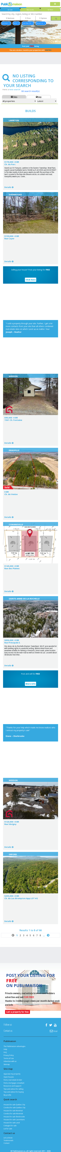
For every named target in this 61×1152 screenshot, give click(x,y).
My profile (7, 1095)
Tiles (14, 96)
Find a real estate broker (13, 1080)
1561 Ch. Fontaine (13, 420)
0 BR (6, 491)
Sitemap (7, 1064)
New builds (30, 10)
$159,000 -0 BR (11, 236)
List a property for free (17, 1012)
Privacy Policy (9, 1055)
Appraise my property (12, 1074)
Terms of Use (9, 1058)
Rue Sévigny (10, 824)
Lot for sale (8, 1129)
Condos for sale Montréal (13, 1113)
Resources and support (12, 1086)
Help (5, 1049)
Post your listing (30, 46)
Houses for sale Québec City (14, 1104)
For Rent (50, 10)
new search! (14, 89)
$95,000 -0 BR (11, 417)
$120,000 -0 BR (11, 821)
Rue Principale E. (12, 642)
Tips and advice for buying (14, 1092)
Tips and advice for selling (13, 1089)
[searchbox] (30, 14)
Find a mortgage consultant (14, 1083)
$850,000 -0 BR (11, 640)
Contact (6, 1143)
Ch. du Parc (9, 164)
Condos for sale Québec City (14, 1107)
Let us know (8, 1138)
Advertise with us (10, 1061)
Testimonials (8, 1140)
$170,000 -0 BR (11, 162)
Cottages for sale (10, 1125)
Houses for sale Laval (12, 1123)
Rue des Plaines (12, 568)
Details (7, 187)
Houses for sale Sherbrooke (14, 1117)
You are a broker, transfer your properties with (30, 50)
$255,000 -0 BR (11, 896)
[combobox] (30, 14)
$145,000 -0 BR (11, 566)
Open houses (9, 1077)
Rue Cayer (9, 238)
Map (39, 96)
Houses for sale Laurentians (14, 1119)
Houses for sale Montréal (13, 1110)
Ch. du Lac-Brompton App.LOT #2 (21, 898)
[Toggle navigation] (55, 4)
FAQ (5, 1052)
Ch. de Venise (11, 494)
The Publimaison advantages (14, 1046)
